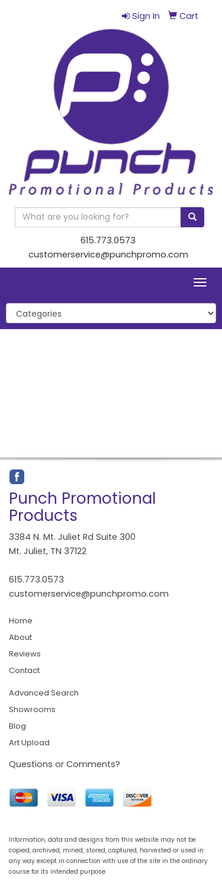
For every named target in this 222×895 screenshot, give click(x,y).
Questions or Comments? (64, 764)
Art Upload (29, 742)
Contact (24, 670)
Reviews (25, 653)
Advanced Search (44, 692)
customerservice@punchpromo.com (108, 254)
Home (21, 620)
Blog (17, 726)
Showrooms (32, 709)
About (20, 637)
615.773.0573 (108, 240)
